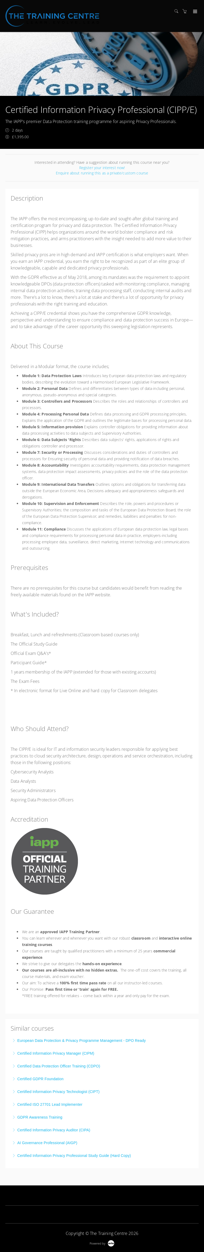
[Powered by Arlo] (102, 1243)
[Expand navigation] (194, 12)
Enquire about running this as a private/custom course (102, 173)
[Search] (177, 11)
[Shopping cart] (185, 11)
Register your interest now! (102, 167)
